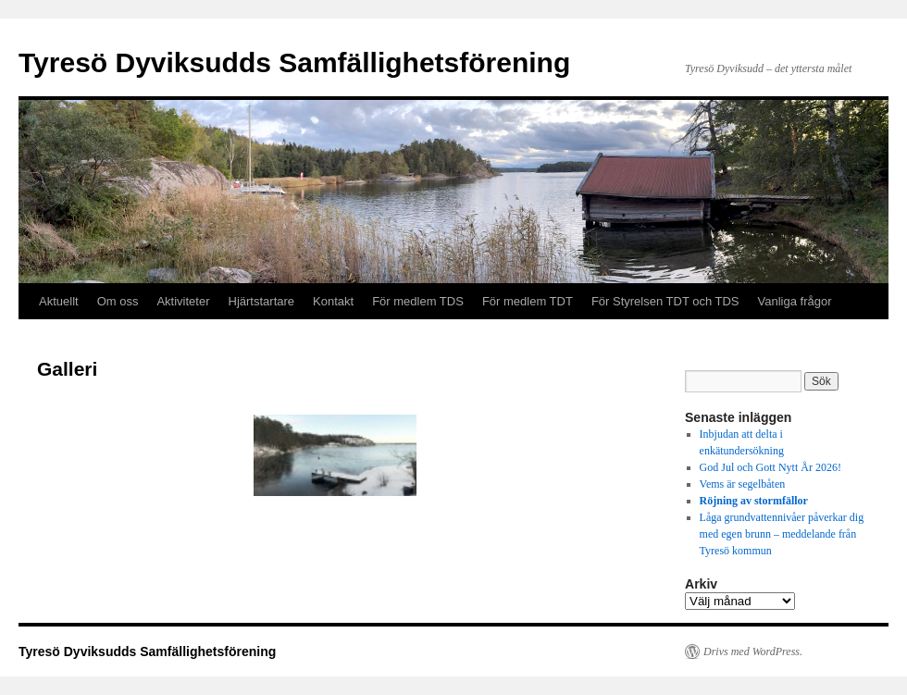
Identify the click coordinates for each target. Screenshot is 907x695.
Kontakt (333, 301)
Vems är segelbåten (743, 484)
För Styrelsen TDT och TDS (665, 301)
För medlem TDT (527, 301)
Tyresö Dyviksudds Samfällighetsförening (294, 62)
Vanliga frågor (795, 301)
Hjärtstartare (262, 301)
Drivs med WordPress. (752, 651)
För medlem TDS (418, 301)
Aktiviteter (182, 301)
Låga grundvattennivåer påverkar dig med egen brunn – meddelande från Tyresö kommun (782, 534)
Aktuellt (59, 301)
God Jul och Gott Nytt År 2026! (770, 467)
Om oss (118, 301)
